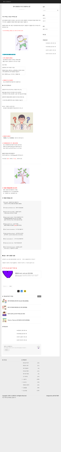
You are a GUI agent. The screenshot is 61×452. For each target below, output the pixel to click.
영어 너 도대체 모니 (8, 383)
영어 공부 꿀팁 (31, 411)
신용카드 (31, 416)
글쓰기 (44, 20)
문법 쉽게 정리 (31, 400)
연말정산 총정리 (31, 422)
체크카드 (31, 419)
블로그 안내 (45, 29)
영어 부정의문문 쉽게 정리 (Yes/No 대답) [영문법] (18, 338)
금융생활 (31, 425)
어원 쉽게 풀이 (31, 408)
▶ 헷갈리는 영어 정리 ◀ (22, 367)
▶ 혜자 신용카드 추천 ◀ (22, 374)
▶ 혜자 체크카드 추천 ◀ (22, 377)
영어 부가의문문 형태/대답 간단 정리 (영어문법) (17, 344)
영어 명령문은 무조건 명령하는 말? (21, 6)
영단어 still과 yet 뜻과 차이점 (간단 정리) (16, 351)
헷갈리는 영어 (31, 403)
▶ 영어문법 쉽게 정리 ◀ (22, 370)
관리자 (44, 18)
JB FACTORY (56, 433)
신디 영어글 (31, 414)
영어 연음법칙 (31, 405)
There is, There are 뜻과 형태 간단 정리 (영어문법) (19, 357)
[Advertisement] (21, 293)
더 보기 (39, 333)
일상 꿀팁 (31, 428)
